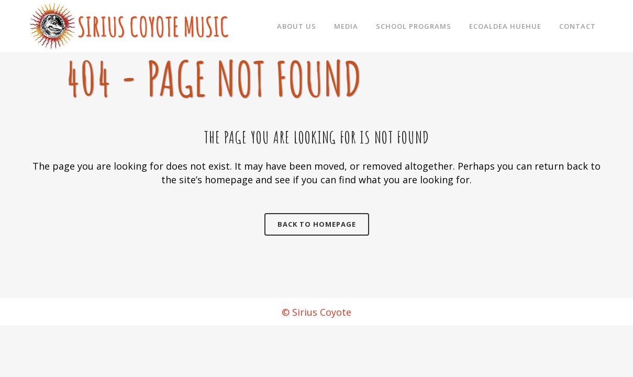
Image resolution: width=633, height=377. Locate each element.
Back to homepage (316, 224)
